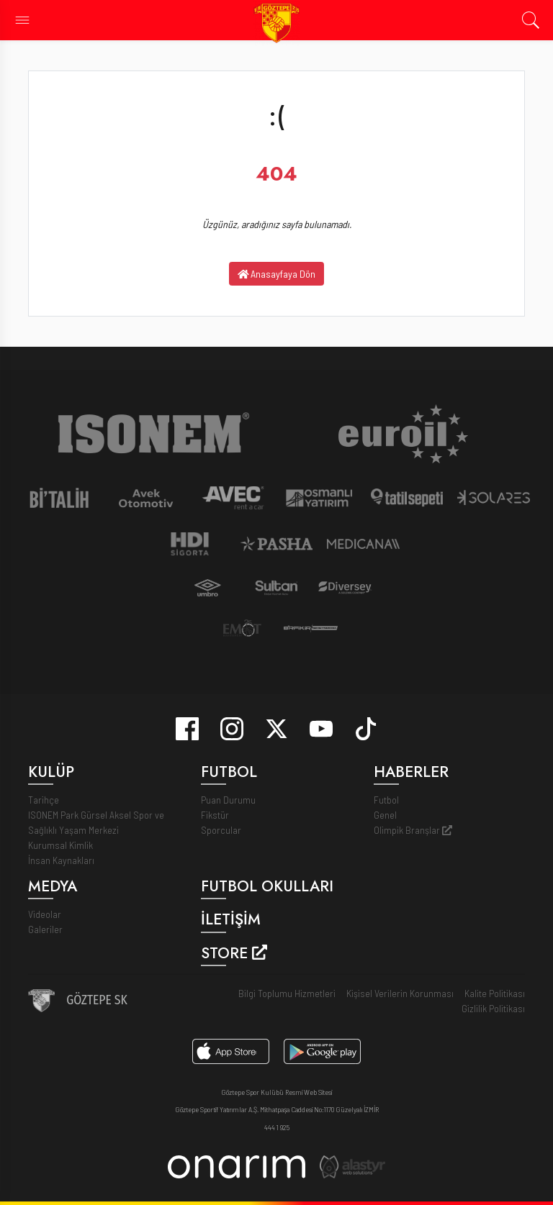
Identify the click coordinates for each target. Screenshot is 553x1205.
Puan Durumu (228, 800)
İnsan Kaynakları (61, 860)
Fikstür (215, 815)
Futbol (386, 800)
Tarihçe (43, 800)
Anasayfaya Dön (277, 274)
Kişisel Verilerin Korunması (400, 993)
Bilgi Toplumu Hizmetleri (287, 993)
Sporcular (221, 830)
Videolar (44, 914)
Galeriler (45, 929)
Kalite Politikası (494, 993)
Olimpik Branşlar (413, 830)
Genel (385, 815)
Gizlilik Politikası (493, 1008)
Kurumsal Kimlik (60, 845)
